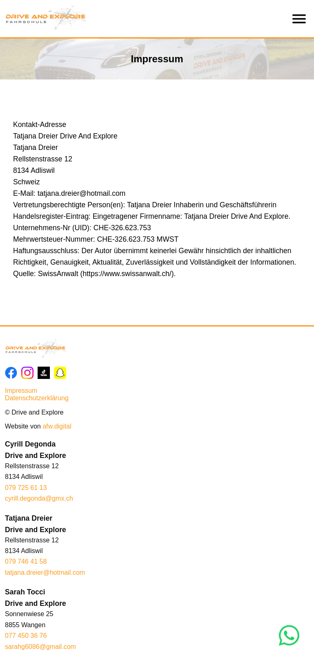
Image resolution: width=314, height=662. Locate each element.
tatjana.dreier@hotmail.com (45, 572)
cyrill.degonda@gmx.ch (39, 498)
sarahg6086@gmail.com (40, 646)
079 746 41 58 (26, 561)
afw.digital (57, 426)
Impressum (21, 390)
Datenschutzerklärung (37, 397)
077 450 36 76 (26, 635)
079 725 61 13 (26, 487)
